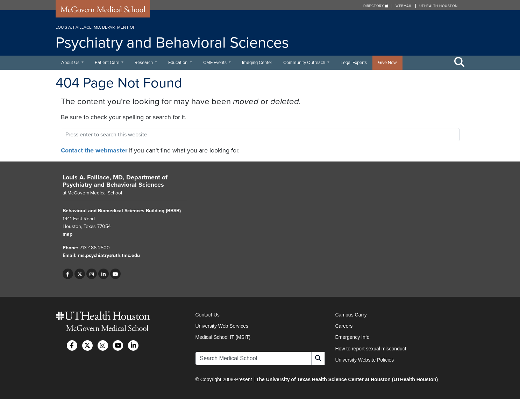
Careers (344, 326)
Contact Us (207, 315)
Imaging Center (257, 62)
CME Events (215, 62)
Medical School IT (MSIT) (223, 337)
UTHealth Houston (438, 6)
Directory (376, 6)
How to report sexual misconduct (370, 348)
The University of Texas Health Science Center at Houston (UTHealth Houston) (347, 379)
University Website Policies (364, 360)
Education (178, 62)
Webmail (404, 6)
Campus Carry (351, 315)
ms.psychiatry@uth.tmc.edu (109, 255)
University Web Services (221, 326)
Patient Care (107, 62)
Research (144, 62)
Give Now (387, 62)
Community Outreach (304, 62)
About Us (70, 62)
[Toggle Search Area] (459, 63)
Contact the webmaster (94, 150)
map (67, 234)
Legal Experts (354, 62)
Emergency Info (352, 337)
